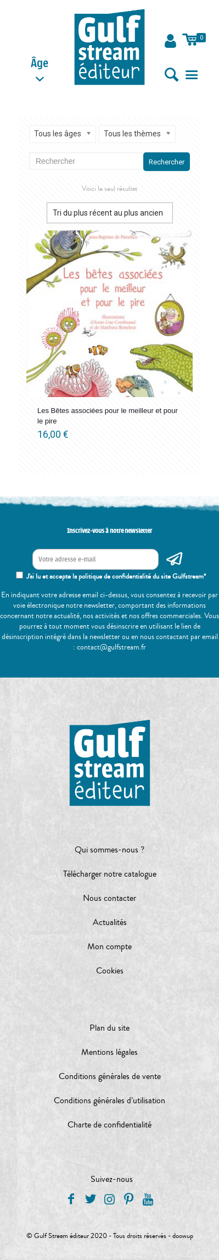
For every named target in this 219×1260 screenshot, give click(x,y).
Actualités (110, 922)
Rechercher (166, 162)
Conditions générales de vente (110, 1076)
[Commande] (110, 212)
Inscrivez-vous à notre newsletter (109, 531)
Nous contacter (109, 898)
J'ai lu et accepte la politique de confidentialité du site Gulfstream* (116, 576)
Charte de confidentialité (109, 1125)
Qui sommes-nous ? (109, 850)
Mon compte (109, 946)
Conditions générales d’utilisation (109, 1100)
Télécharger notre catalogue (109, 874)
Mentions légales (109, 1052)
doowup (182, 1236)
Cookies (109, 971)
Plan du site (109, 1028)
